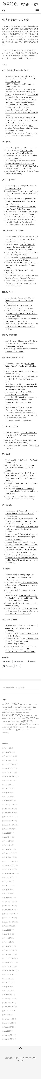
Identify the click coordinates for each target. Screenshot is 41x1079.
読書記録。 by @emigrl (20, 4)
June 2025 (7, 788)
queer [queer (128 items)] (17, 724)
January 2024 (9, 857)
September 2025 (9, 776)
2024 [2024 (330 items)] (8, 704)
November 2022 (9, 914)
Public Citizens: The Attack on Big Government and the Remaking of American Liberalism (21, 529)
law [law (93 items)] (11, 718)
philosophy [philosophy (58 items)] (19, 721)
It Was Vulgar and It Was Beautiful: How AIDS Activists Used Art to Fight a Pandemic (20, 102)
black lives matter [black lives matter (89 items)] (15, 707)
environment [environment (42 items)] (21, 712)
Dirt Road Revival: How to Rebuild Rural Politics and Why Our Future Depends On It (21, 521)
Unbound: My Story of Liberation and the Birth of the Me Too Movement (19, 300)
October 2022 (9, 918)
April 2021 (7, 990)
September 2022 (9, 922)
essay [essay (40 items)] (27, 712)
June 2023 (7, 885)
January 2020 (9, 1023)
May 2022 (7, 938)
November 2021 (9, 962)
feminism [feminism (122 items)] (7, 715)
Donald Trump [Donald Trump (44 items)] (28, 710)
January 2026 (9, 760)
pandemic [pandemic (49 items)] (11, 721)
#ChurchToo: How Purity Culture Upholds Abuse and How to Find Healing (21, 326)
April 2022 (7, 942)
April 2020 (7, 1015)
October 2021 (9, 966)
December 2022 (9, 910)
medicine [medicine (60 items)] (22, 718)
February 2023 (9, 902)
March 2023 (8, 898)
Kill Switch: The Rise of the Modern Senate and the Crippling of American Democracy (21, 536)
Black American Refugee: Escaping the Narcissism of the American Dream (21, 128)
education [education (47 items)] (15, 712)
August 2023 (8, 877)
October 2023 (9, 869)
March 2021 (8, 995)
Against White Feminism (27, 148)
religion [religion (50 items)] (30, 724)
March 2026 (8, 752)
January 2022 (9, 954)
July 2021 (7, 978)
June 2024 (7, 837)
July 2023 (7, 881)
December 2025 (9, 764)
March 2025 (8, 801)
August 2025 (8, 780)
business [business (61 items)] (26, 707)
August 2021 (8, 974)
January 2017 (9, 1035)
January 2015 (9, 1039)
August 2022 (8, 926)
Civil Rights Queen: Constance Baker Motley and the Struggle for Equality (21, 120)
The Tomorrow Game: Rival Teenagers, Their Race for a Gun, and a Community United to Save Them (21, 611)
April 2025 (7, 796)
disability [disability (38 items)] (21, 710)
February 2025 (9, 805)
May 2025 (7, 792)
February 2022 (9, 950)
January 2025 (9, 809)
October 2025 (9, 772)
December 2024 (9, 813)
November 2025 (9, 768)
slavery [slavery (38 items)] (21, 727)
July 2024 (7, 833)
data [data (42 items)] (9, 710)
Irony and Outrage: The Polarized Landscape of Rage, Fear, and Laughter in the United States (21, 544)
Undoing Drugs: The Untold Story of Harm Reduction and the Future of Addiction (20, 577)
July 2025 (7, 784)
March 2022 (8, 946)
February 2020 (9, 1019)
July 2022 (7, 930)
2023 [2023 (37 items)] (3, 704)
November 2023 (9, 865)
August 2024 (8, 829)
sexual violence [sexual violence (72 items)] (13, 727)
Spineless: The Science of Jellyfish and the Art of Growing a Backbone (21, 628)
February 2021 (9, 999)
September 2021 (9, 970)
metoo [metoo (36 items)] (36, 718)
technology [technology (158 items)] (12, 729)
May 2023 (7, 889)
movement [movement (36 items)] (5, 721)
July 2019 (7, 1031)
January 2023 (9, 906)
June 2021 (7, 982)
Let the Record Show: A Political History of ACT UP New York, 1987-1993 (21, 193)
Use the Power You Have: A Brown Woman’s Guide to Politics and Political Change (22, 513)
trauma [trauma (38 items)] (30, 730)
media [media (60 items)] (16, 718)
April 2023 (7, 893)
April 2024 (7, 845)
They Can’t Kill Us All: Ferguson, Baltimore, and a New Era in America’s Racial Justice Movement (20, 247)
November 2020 (9, 1011)
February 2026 (9, 756)
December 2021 (9, 958)
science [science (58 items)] (36, 724)
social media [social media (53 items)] (28, 727)
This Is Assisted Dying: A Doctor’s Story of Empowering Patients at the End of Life (21, 585)
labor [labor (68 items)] (8, 718)
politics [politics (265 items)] (28, 721)
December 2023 (9, 861)
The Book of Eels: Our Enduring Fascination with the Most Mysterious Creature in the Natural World (20, 648)
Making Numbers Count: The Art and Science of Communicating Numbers (22, 641)
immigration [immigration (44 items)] (25, 715)
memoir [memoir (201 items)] (30, 718)
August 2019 (8, 1027)
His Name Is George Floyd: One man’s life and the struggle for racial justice (22, 239)
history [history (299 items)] (17, 715)
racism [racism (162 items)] (24, 724)
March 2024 (8, 849)
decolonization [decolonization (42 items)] (14, 710)
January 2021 (9, 1003)
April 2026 (7, 748)
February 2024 (9, 853)
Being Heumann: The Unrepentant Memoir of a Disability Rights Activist (21, 343)
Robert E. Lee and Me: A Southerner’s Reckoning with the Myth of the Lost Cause (21, 491)
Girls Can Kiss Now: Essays (27, 212)
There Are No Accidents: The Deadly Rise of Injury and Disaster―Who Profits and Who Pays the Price (21, 598)
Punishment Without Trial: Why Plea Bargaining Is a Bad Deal (20, 366)
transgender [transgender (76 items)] (23, 730)
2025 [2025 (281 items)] (15, 704)
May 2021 (7, 986)
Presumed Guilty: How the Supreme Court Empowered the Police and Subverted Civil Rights (22, 386)
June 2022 (7, 934)
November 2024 (9, 817)
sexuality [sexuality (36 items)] (4, 727)
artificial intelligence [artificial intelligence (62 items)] (27, 704)
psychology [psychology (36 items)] (11, 724)
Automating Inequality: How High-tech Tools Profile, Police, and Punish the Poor (21, 435)
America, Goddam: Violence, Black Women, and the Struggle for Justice (20, 78)
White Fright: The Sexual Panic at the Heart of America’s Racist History (20, 467)
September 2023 (9, 873)
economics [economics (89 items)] (7, 712)
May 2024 (7, 841)
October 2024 (9, 821)
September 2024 (9, 825)
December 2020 (9, 1007)
